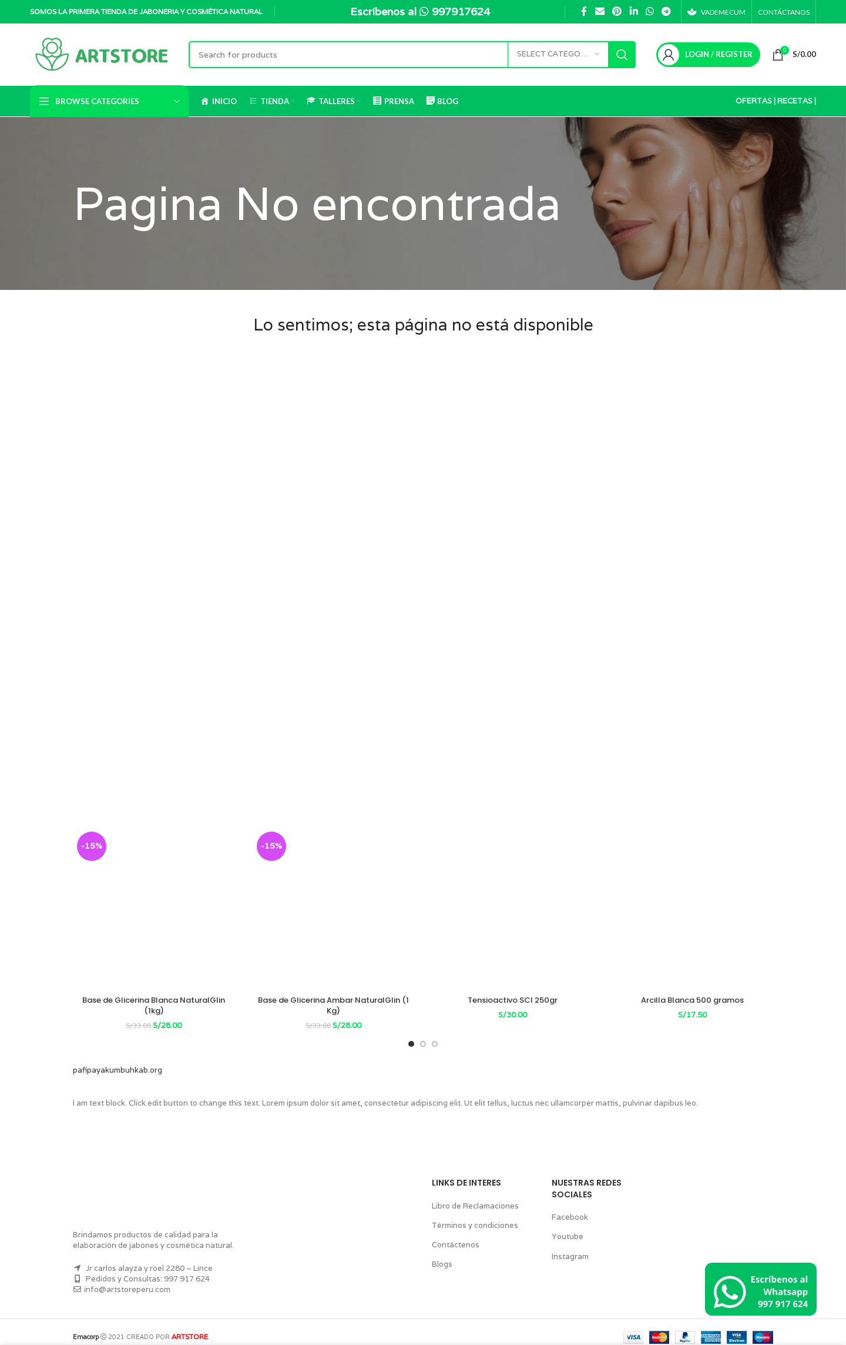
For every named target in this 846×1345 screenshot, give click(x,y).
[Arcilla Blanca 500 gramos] (693, 908)
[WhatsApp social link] (647, 11)
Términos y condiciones (472, 1214)
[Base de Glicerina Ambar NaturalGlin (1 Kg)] (334, 908)
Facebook (568, 1206)
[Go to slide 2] (423, 1033)
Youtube (565, 1225)
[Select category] (557, 54)
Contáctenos (453, 1234)
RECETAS (794, 100)
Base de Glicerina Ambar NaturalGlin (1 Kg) (333, 1000)
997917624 (463, 11)
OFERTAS (753, 100)
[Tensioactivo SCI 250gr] (513, 908)
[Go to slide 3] (435, 1033)
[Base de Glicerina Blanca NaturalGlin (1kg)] (154, 908)
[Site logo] (103, 53)
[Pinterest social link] (614, 11)
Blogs (441, 1253)
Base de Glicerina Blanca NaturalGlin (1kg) (154, 1000)
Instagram (569, 1245)
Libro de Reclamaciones (472, 1194)
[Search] (412, 54)
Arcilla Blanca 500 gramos (692, 1000)
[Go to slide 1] (411, 1033)
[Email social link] (597, 11)
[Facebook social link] (582, 11)
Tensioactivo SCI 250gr (513, 1000)
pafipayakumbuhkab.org (114, 1059)
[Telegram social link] (663, 11)
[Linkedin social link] (631, 11)
